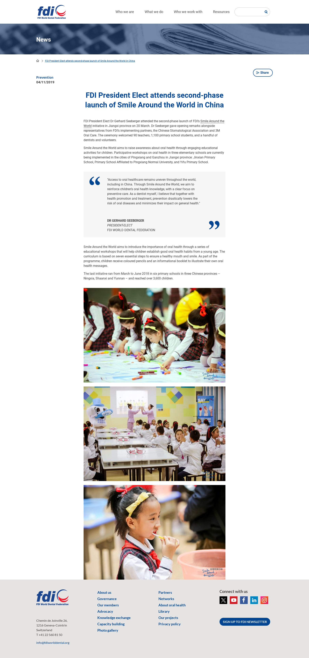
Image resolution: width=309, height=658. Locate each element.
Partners (165, 592)
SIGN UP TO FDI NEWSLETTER (245, 622)
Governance (107, 599)
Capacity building (111, 624)
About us (104, 592)
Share (264, 72)
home (37, 60)
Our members (108, 605)
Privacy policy (169, 624)
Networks (166, 599)
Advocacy (105, 611)
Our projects (168, 617)
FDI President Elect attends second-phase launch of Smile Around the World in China (90, 61)
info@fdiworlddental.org (52, 642)
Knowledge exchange (114, 617)
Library (164, 611)
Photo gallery (107, 630)
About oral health (172, 605)
